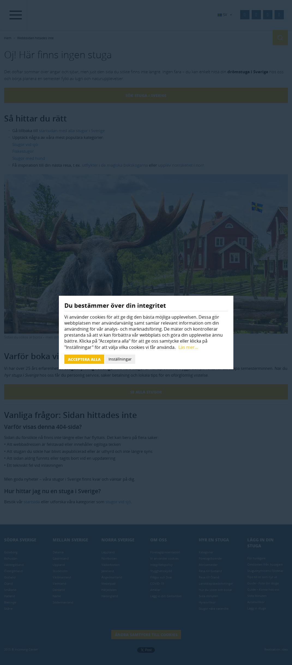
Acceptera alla (84, 359)
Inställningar (120, 359)
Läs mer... (188, 347)
